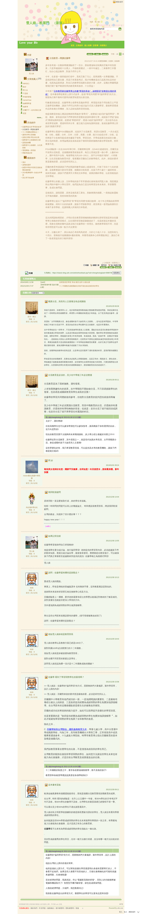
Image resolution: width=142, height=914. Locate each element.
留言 (27, 322)
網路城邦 (119, 2)
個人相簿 (88, 45)
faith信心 (26, 83)
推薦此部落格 (104, 25)
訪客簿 (95, 45)
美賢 (24, 113)
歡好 (24, 87)
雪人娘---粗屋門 (37, 23)
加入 (125, 912)
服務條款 (50, 908)
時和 (31, 588)
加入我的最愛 (116, 25)
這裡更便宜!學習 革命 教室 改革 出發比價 (74, 282)
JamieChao (27, 100)
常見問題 (42, 908)
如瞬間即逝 (27, 103)
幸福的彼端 (27, 97)
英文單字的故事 (28, 178)
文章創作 (79, 45)
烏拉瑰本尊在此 (32, 507)
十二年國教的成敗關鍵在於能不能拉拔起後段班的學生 (79, 286)
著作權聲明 (60, 908)
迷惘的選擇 (26, 165)
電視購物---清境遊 (29, 150)
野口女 (25, 90)
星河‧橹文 (32, 317)
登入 (120, 912)
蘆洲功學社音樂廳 (29, 135)
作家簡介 (103, 45)
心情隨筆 (107, 263)
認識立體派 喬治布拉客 (30, 137)
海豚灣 (25, 107)
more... (39, 118)
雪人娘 (31, 74)
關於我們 (34, 908)
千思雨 (25, 93)
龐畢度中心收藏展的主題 (31, 140)
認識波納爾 (26, 143)
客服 (77, 908)
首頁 (72, 45)
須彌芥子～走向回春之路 (32, 110)
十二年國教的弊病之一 (30, 132)
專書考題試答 (27, 153)
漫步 (24, 162)
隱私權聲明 (70, 908)
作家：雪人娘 (95, 22)
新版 (59, 23)
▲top (121, 904)
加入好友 (93, 25)
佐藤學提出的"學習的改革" (32, 127)
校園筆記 (115, 263)
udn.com (120, 908)
